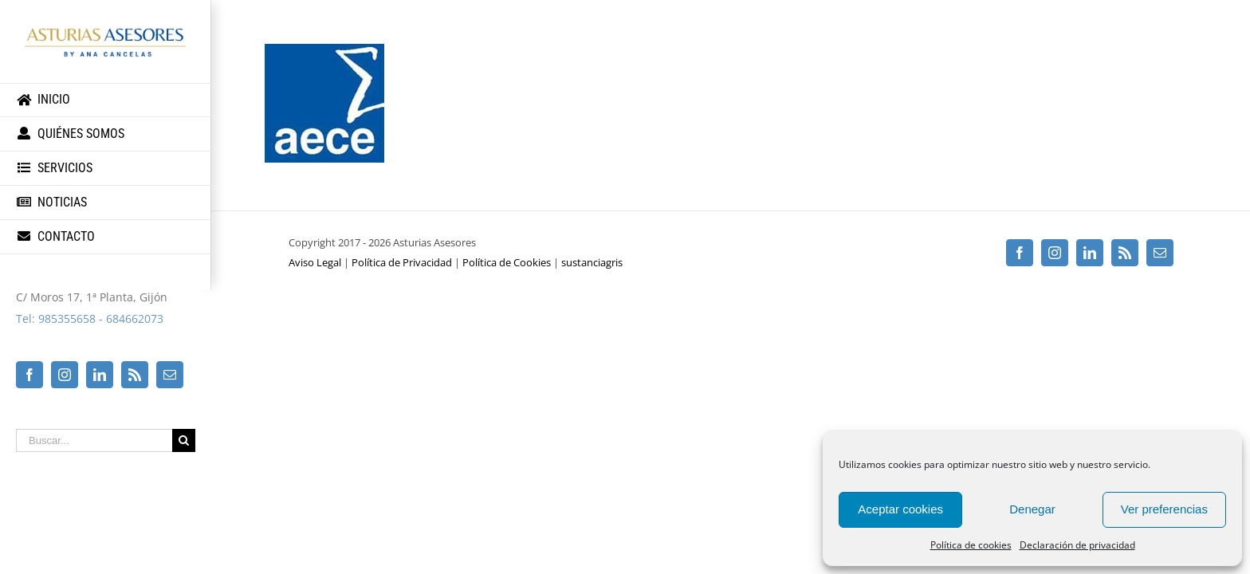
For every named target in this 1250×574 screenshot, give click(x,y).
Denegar (1032, 509)
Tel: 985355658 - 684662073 (89, 318)
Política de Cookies (506, 262)
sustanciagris (592, 262)
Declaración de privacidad (1077, 545)
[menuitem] (105, 100)
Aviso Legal (315, 262)
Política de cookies (971, 545)
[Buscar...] (94, 440)
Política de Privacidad (402, 262)
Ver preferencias (1164, 509)
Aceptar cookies (900, 509)
